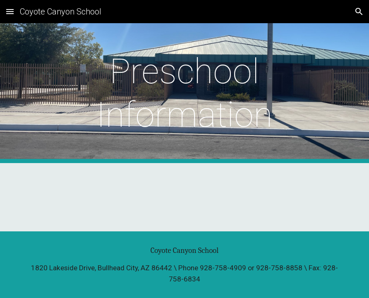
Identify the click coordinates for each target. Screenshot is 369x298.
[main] (184, 93)
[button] (10, 11)
